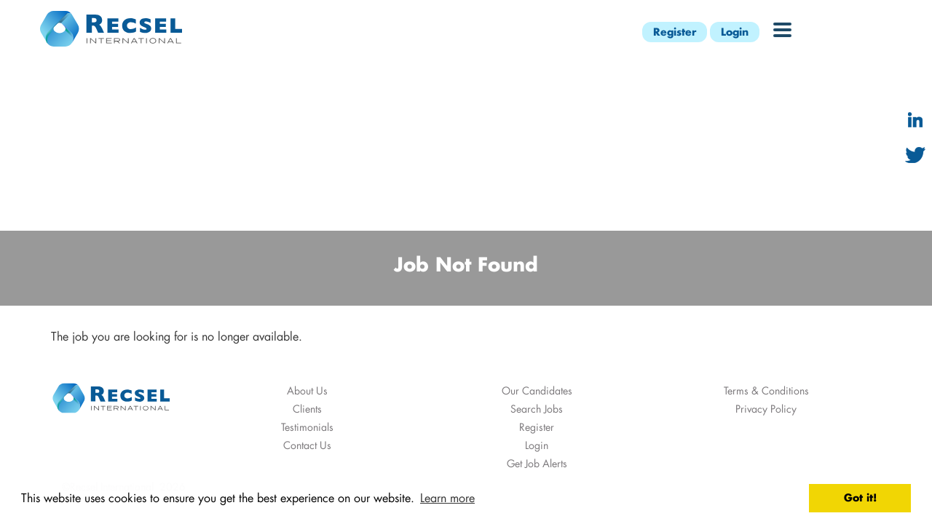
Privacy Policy (766, 409)
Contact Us (307, 445)
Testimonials (307, 427)
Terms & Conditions (766, 390)
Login (735, 32)
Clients (307, 409)
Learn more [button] (447, 497)
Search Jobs (536, 409)
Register (674, 32)
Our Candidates (537, 390)
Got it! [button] (860, 497)
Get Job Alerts (537, 463)
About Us (307, 390)
